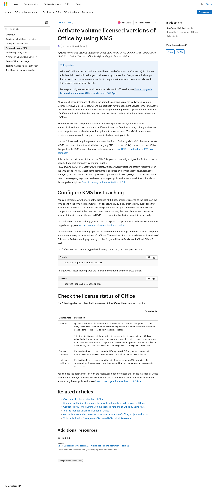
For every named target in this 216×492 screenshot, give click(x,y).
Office (68, 22)
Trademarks (124, 482)
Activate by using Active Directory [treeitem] (21, 56)
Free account (205, 12)
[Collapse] (46, 22)
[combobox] (27, 28)
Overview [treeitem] (10, 34)
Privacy (65, 482)
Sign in (209, 4)
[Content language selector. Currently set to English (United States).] (17, 475)
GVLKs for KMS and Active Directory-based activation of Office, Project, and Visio (105, 414)
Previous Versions (27, 482)
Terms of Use (110, 482)
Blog (41, 482)
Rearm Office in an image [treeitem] (17, 61)
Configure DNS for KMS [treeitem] (17, 43)
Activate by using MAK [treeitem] (16, 52)
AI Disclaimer (10, 482)
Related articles (174, 36)
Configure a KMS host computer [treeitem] (21, 39)
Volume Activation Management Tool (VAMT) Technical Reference (97, 418)
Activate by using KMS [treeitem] (16, 47)
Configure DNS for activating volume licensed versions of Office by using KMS (104, 406)
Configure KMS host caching (180, 28)
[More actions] (155, 22)
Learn (60, 22)
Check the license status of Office (182, 31)
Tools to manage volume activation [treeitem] (22, 65)
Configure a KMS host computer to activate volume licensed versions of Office (104, 402)
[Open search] (202, 4)
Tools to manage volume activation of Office (105, 182)
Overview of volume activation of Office (84, 399)
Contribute (54, 482)
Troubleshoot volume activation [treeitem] (20, 70)
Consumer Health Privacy (86, 482)
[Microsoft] (6, 4)
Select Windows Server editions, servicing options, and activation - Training (93, 445)
